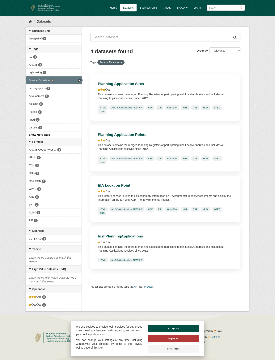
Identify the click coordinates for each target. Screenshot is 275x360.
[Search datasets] (226, 8)
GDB (102, 111)
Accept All (173, 328)
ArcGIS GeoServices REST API (126, 108)
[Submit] (241, 7)
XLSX (205, 108)
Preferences (173, 349)
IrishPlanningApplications (120, 236)
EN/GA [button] (182, 7)
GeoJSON (172, 108)
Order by (202, 50)
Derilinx (214, 336)
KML (185, 108)
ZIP (160, 108)
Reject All (173, 339)
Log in (197, 7)
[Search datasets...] (160, 37)
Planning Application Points (122, 135)
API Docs (147, 286)
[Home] (30, 21)
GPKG (217, 108)
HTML (103, 108)
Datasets (128, 7)
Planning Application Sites (121, 84)
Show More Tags (39, 134)
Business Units (149, 7)
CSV (150, 108)
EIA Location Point (114, 185)
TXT (195, 108)
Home (113, 7)
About (167, 7)
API (135, 286)
